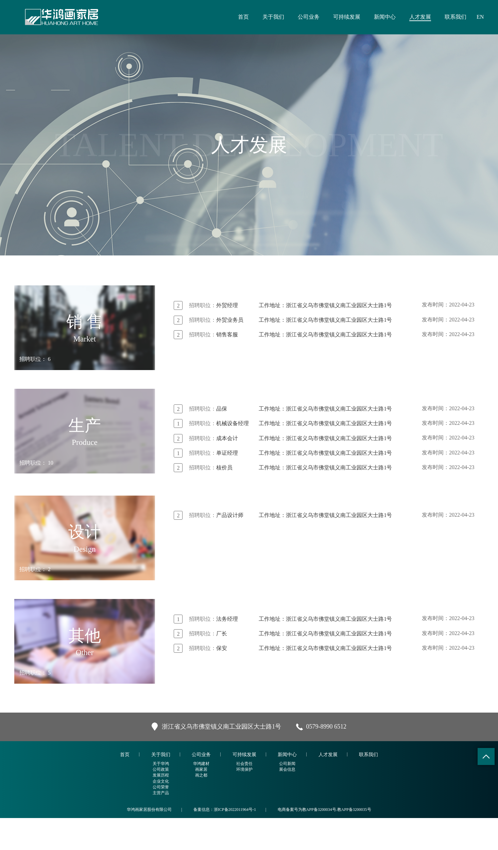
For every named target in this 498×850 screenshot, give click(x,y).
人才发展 (420, 17)
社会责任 (244, 795)
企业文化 (161, 813)
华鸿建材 (201, 795)
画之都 (201, 807)
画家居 (201, 801)
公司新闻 (287, 795)
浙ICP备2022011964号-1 (235, 841)
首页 (243, 17)
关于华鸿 (161, 795)
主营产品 (161, 824)
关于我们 (273, 17)
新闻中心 (385, 17)
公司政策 (161, 801)
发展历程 (161, 807)
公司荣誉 (161, 819)
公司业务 (309, 17)
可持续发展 (346, 17)
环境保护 (244, 801)
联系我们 (455, 17)
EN (480, 17)
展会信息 (287, 801)
